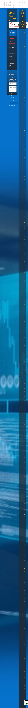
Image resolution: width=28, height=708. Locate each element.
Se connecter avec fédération (12, 33)
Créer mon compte (12, 99)
